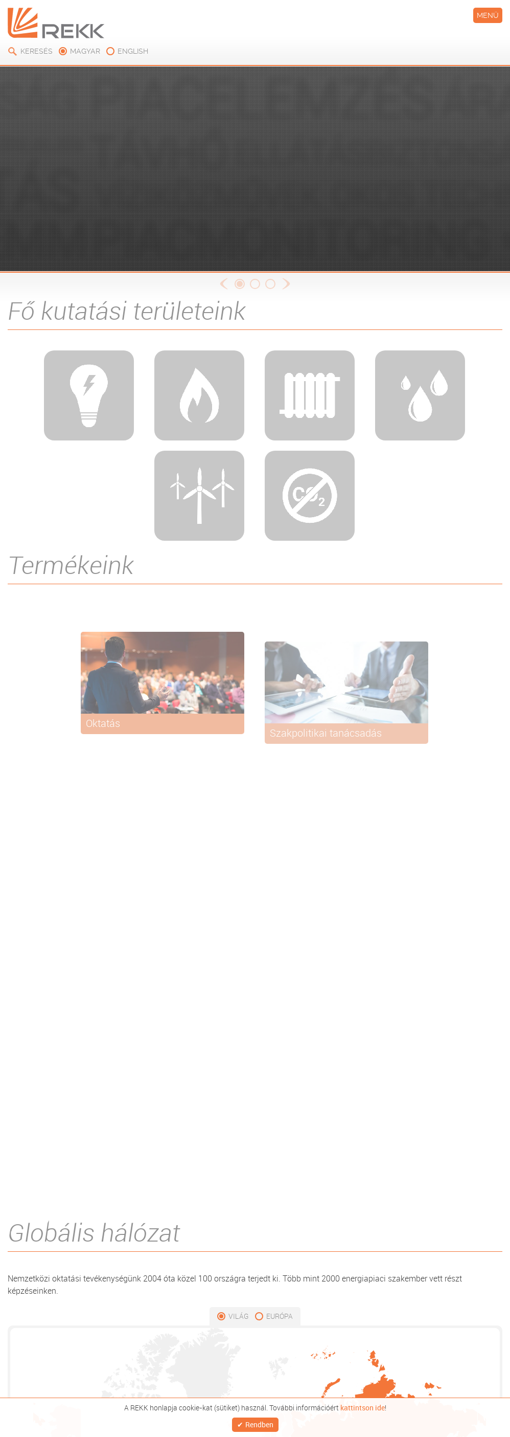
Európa (279, 1316)
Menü (488, 15)
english (133, 51)
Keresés (36, 51)
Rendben (259, 1422)
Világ (238, 1316)
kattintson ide (362, 1403)
